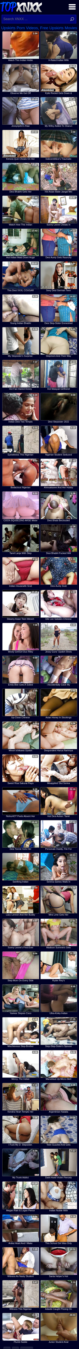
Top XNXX (21, 6)
